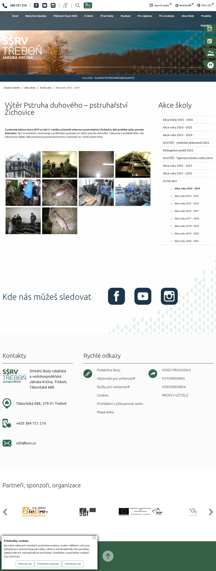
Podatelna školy (108, 370)
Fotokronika (173, 378)
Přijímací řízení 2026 (65, 16)
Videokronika (174, 387)
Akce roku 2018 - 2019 (187, 226)
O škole (88, 16)
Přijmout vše (25, 563)
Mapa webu (105, 412)
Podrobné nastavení (48, 563)
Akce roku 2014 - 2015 (187, 196)
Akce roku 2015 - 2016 (187, 203)
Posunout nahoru (108, 556)
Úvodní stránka (12, 88)
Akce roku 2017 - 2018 (187, 218)
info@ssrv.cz (26, 443)
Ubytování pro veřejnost (115, 378)
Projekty (206, 16)
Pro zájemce (145, 16)
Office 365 (205, 5)
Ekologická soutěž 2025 (178, 150)
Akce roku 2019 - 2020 (187, 233)
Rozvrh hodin (160, 5)
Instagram (53, 5)
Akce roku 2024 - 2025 (177, 127)
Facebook (36, 5)
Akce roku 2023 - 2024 (177, 135)
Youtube (44, 5)
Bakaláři (184, 5)
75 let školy (106, 16)
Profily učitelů (175, 395)
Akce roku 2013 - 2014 (67, 88)
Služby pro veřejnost (112, 387)
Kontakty (206, 25)
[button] (6, 512)
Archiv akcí (45, 88)
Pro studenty (166, 16)
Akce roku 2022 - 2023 (177, 165)
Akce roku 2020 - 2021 (187, 241)
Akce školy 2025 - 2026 (178, 119)
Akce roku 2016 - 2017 (187, 211)
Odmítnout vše (73, 563)
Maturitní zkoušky (35, 16)
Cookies (102, 395)
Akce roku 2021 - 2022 (177, 173)
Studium (125, 16)
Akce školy (188, 16)
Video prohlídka (176, 370)
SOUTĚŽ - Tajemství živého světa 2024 (188, 158)
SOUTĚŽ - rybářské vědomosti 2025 (186, 142)
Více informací (12, 556)
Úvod (15, 16)
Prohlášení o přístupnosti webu (120, 403)
